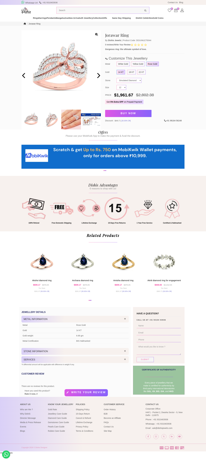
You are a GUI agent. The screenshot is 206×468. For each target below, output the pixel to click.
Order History (110, 423)
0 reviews (109, 50)
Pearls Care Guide (56, 440)
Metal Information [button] (35, 333)
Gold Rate (52, 423)
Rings (23, 23)
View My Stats (6, 466)
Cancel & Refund (83, 432)
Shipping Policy (83, 423)
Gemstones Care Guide (58, 436)
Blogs (22, 445)
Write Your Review (122, 50)
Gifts (127, 23)
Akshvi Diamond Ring (42, 291)
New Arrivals (82, 23)
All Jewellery (99, 23)
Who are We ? (26, 423)
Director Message (28, 432)
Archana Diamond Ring (82, 291)
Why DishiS (25, 427)
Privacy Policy (82, 440)
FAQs (106, 436)
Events (23, 440)
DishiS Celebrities (166, 23)
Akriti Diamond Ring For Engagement (164, 291)
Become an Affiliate (112, 432)
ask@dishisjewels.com (162, 442)
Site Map (108, 445)
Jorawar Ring (34, 29)
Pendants (48, 23)
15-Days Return (83, 427)
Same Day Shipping (143, 23)
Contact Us (173, 2)
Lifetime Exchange (84, 436)
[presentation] (24, 81)
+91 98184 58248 (174, 125)
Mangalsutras (64, 23)
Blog (181, 2)
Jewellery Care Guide (57, 427)
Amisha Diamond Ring (123, 291)
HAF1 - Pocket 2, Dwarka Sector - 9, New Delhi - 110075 (164, 427)
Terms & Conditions (84, 445)
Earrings (35, 23)
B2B (105, 427)
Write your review (88, 406)
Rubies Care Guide (56, 445)
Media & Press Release (30, 436)
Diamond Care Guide (57, 432)
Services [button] (29, 373)
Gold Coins (185, 23)
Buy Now (128, 118)
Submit (145, 373)
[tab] (75, 333)
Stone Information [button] (36, 365)
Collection (115, 23)
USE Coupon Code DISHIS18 (127, 2)
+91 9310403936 (160, 433)
